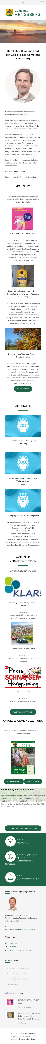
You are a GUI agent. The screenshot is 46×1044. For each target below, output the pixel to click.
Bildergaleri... (12, 974)
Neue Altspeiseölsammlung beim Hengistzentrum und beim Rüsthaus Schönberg (23, 294)
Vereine (10, 979)
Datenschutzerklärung (27, 1039)
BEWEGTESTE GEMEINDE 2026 (23, 234)
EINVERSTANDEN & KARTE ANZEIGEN (23, 828)
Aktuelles (11, 968)
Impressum (13, 943)
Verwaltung (22, 979)
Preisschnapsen (23, 692)
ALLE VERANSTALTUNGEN (23, 712)
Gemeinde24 (30, 1033)
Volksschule (27, 974)
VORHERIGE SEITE (14, 781)
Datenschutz (13, 947)
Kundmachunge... (14, 984)
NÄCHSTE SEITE (33, 781)
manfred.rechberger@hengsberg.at (21, 929)
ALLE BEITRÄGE (23, 389)
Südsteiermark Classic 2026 (23, 649)
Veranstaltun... (25, 968)
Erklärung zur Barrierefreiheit (20, 950)
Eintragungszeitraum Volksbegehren (23, 516)
